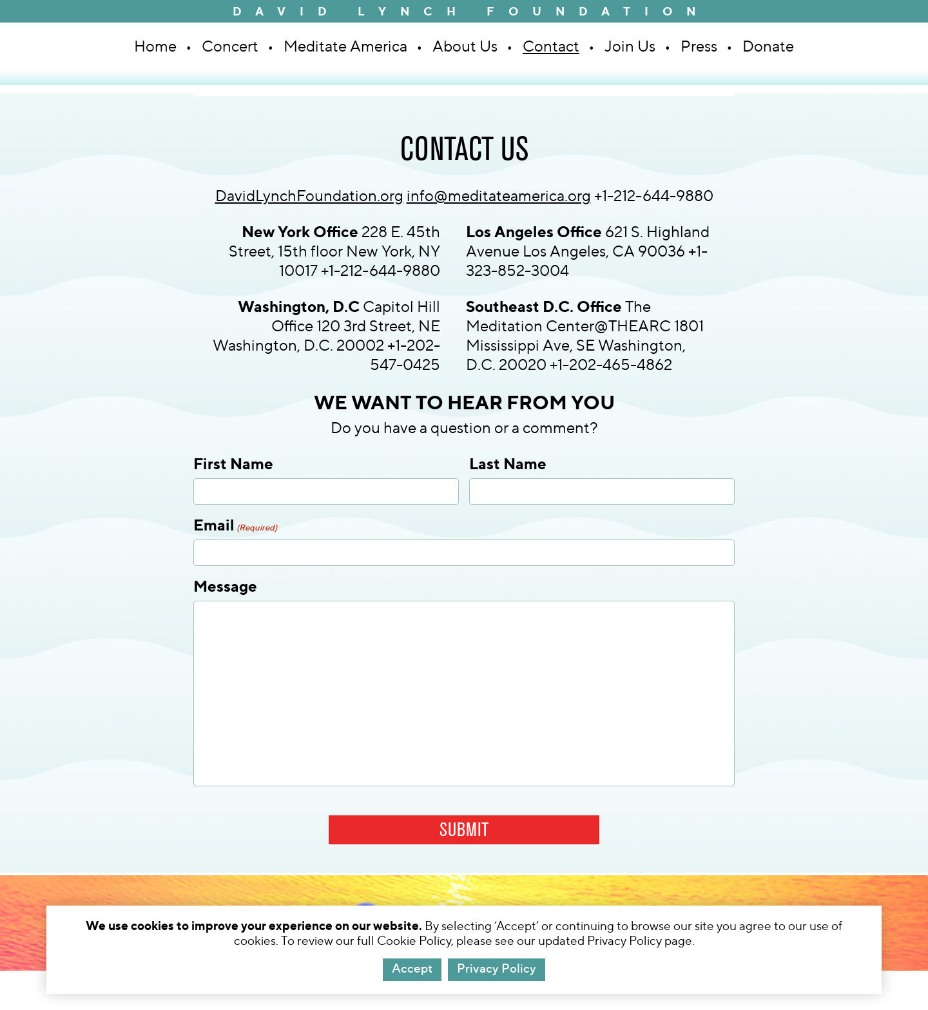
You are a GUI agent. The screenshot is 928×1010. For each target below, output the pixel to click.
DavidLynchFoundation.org (309, 195)
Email (235, 524)
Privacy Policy (496, 968)
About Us (465, 46)
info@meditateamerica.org (499, 195)
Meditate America (345, 46)
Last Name (507, 463)
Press (699, 46)
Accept (412, 968)
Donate (768, 46)
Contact (551, 46)
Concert (230, 46)
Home (155, 46)
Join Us (629, 46)
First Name (233, 463)
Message (225, 586)
